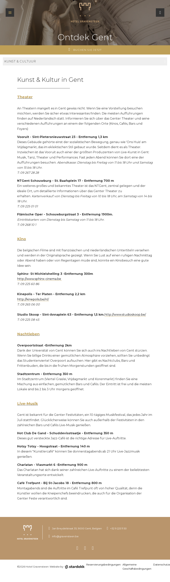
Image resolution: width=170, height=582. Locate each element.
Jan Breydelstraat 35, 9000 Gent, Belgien (77, 528)
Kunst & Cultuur (85, 61)
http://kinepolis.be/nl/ (33, 299)
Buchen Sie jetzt (84, 50)
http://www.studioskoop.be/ (125, 314)
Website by (67, 567)
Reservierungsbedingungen (103, 564)
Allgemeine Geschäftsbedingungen (137, 566)
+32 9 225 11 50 (118, 528)
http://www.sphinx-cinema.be (39, 279)
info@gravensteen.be (65, 536)
